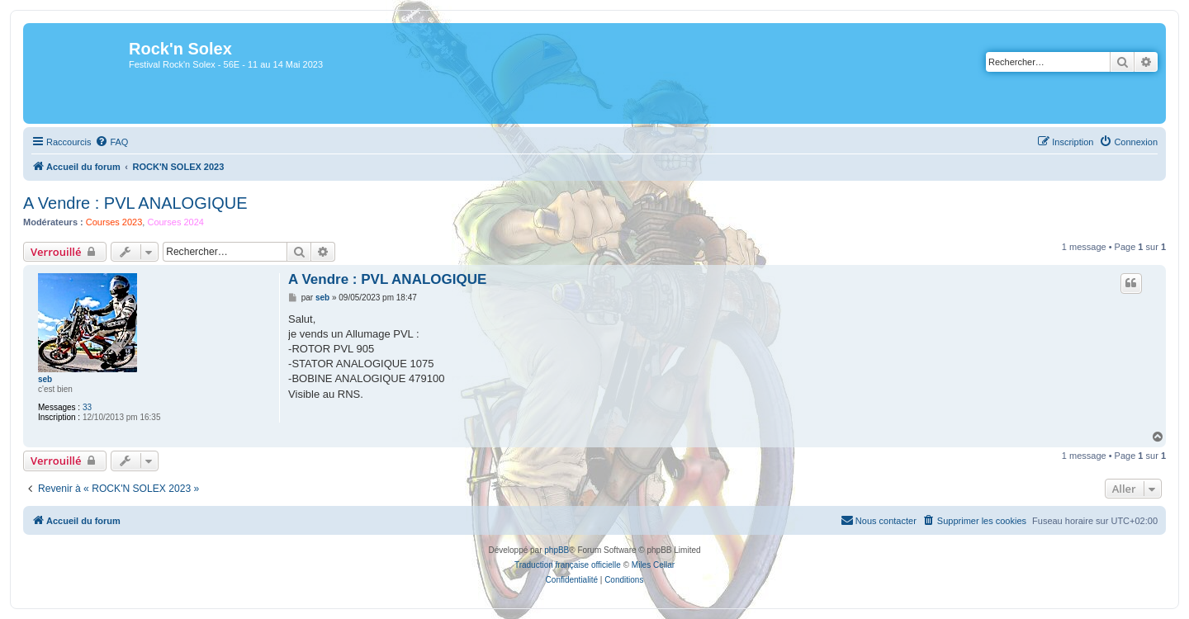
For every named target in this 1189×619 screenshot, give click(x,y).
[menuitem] (111, 142)
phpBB (556, 550)
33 (87, 407)
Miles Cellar (653, 564)
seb (45, 379)
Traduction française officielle (567, 564)
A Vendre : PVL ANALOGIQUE (135, 203)
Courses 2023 (114, 222)
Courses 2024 (175, 222)
